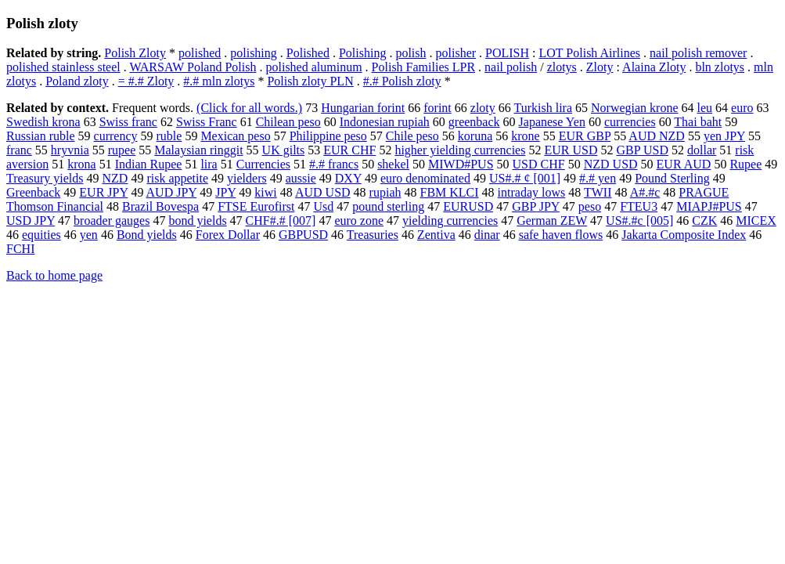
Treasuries (372, 234)
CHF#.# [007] (281, 220)
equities (41, 234)
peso (589, 206)
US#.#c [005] (639, 220)
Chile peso (412, 136)
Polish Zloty (135, 53)
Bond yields (147, 234)
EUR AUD (684, 164)
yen (89, 234)
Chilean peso (288, 121)
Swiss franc (128, 121)
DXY (348, 178)
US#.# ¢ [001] (524, 178)
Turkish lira (543, 107)
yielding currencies (450, 220)
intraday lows (532, 192)
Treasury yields (45, 178)
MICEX (756, 220)
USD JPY (30, 220)
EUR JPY (103, 192)
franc (19, 150)
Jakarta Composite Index (683, 234)
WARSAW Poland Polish (192, 67)
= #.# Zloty (146, 81)
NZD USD (611, 164)
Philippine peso (328, 136)
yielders (247, 178)
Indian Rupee (148, 164)
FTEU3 (638, 206)
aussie (301, 178)
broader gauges (111, 220)
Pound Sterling (672, 178)
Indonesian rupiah (385, 121)
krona (81, 164)
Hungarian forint (363, 107)
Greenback (33, 192)
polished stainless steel (63, 67)
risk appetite (177, 178)
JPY (225, 192)
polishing (253, 53)
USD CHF (539, 164)
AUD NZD (656, 136)
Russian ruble (40, 136)
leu (705, 107)
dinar (487, 234)
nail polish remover (698, 53)
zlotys (562, 67)
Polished (307, 53)
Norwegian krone (635, 107)
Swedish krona (43, 121)
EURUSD (468, 206)
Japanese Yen (552, 121)
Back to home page (54, 275)
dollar (701, 150)
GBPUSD (303, 234)
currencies (630, 121)
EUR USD (570, 150)
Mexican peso (235, 136)
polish (410, 53)
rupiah (385, 192)
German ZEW (552, 220)
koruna (475, 136)
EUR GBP (585, 136)
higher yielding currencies (459, 150)
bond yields (197, 220)
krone (525, 136)
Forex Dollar (228, 234)
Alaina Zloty (654, 67)
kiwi (265, 192)
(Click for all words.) (249, 107)
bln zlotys (719, 67)
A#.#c (645, 192)
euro (742, 107)
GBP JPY (536, 206)
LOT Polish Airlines (590, 53)
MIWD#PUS (461, 164)
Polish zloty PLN (310, 81)
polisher (456, 53)
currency (116, 136)
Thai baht (698, 121)
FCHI (20, 248)
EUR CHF (349, 150)
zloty (482, 107)
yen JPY (724, 136)
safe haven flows (561, 234)
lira (208, 164)
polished (199, 53)
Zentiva (436, 234)
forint (437, 107)
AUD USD (323, 192)
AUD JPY (171, 192)
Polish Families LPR (423, 67)
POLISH (507, 53)
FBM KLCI (449, 192)
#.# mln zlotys (218, 81)
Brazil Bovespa (160, 206)
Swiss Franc (206, 121)
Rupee (745, 164)
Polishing (362, 53)
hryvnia (70, 150)
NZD (115, 178)
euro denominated (425, 178)
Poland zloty (76, 81)
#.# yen (597, 178)
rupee (122, 150)
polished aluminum (313, 67)
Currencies (263, 164)
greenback (474, 121)
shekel (393, 164)
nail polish (510, 67)
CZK (704, 220)
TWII (598, 192)
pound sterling (388, 206)
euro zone (358, 220)
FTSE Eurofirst (256, 206)
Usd (323, 206)
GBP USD (642, 150)
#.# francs (333, 164)
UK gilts (283, 150)
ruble (169, 136)
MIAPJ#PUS (709, 206)
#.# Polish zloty (402, 81)
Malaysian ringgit (198, 150)
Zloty (600, 67)
